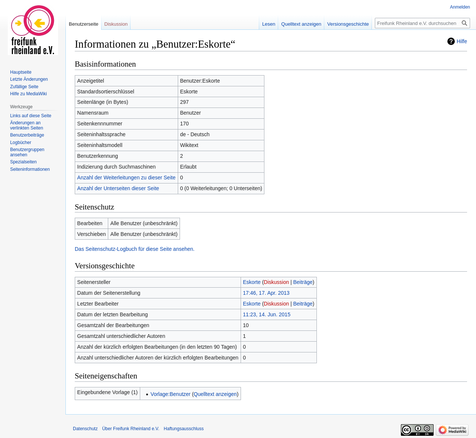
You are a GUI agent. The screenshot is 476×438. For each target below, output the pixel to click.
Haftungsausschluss (183, 428)
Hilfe (462, 41)
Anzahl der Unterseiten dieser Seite (118, 188)
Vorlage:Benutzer (170, 394)
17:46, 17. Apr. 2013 (266, 293)
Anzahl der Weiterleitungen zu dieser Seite (126, 177)
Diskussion (276, 282)
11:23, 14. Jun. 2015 (266, 314)
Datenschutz (85, 428)
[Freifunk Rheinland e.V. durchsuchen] (422, 23)
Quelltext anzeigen (215, 394)
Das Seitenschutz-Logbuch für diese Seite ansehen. (134, 249)
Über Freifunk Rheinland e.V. (131, 428)
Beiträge (302, 282)
